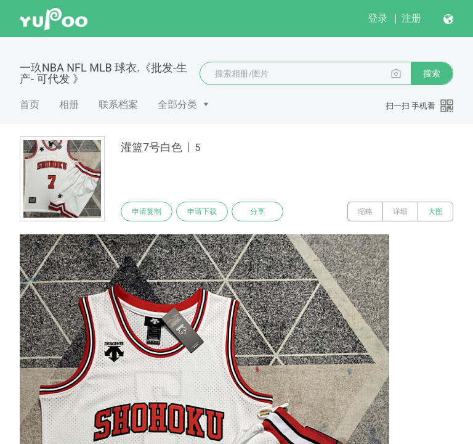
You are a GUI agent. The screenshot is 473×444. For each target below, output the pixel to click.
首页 (29, 104)
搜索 (431, 73)
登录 (377, 18)
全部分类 (177, 104)
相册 (69, 104)
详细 (400, 211)
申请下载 (202, 211)
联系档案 (118, 104)
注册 (411, 18)
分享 (257, 211)
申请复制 (146, 211)
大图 (435, 211)
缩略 (365, 211)
